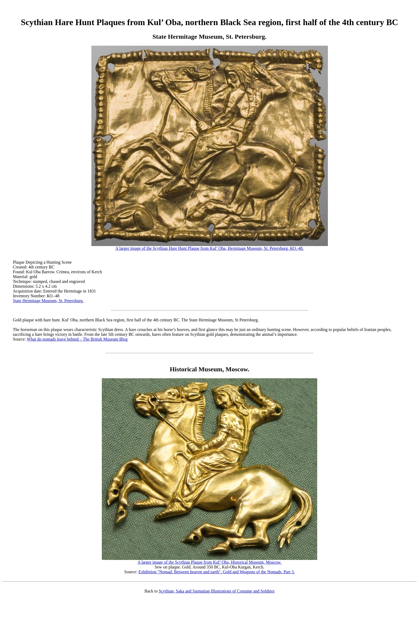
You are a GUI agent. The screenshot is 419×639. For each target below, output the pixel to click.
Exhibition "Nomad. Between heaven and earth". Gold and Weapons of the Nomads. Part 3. (216, 572)
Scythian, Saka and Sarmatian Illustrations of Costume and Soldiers (216, 591)
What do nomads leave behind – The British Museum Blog (77, 339)
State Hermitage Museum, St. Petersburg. (48, 300)
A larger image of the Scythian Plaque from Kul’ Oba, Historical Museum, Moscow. (209, 560)
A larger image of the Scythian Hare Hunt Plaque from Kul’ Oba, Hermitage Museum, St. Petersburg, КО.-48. (209, 246)
